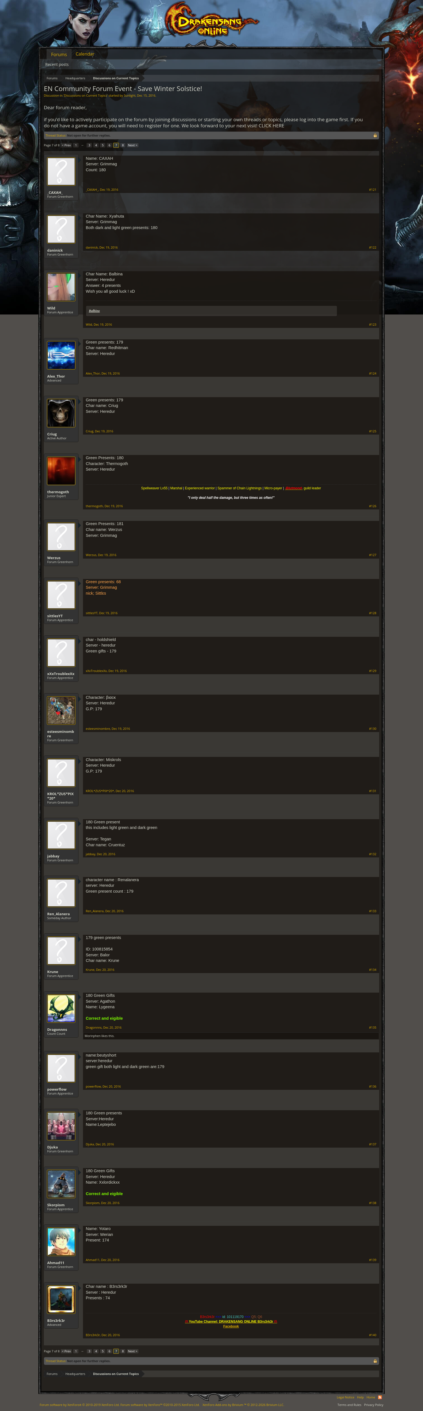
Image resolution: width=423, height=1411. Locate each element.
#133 (372, 911)
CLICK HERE (271, 125)
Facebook (231, 1326)
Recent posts (57, 64)
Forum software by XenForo (80, 1405)
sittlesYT (55, 616)
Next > (132, 145)
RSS (380, 1397)
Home (371, 1397)
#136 (372, 1086)
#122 (372, 247)
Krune (52, 971)
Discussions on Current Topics (85, 95)
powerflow (56, 1089)
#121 (372, 190)
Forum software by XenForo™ (160, 1405)
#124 (372, 373)
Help (360, 1397)
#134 (372, 970)
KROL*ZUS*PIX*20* (60, 796)
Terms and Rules (349, 1405)
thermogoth (58, 492)
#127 (372, 555)
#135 (372, 1027)
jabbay (53, 856)
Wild (51, 308)
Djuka (52, 1147)
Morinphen (93, 1036)
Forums (59, 54)
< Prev (66, 145)
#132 (372, 854)
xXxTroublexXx (60, 673)
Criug (52, 434)
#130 (372, 729)
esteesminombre (60, 733)
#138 (372, 1203)
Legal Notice (345, 1397)
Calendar (85, 54)
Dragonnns (57, 1029)
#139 (372, 1260)
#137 (372, 1144)
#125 (372, 431)
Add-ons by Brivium (243, 1405)
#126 (372, 506)
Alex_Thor (56, 376)
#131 (372, 791)
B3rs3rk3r (56, 1320)
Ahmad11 (55, 1262)
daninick (55, 250)
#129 (372, 671)
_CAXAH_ (55, 192)
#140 (372, 1335)
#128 (372, 613)
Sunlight (130, 95)
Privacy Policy (373, 1405)
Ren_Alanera (58, 914)
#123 (372, 324)
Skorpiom (56, 1205)
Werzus (54, 558)
